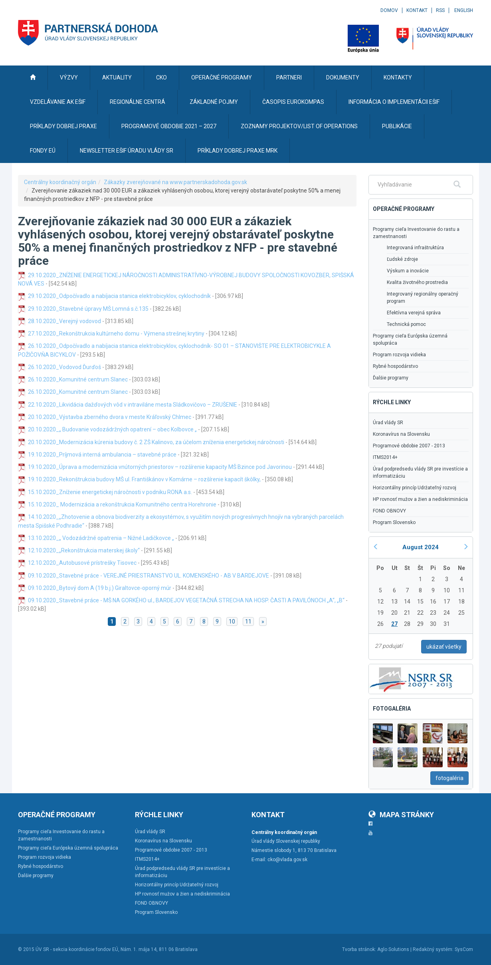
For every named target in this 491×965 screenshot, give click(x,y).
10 (232, 621)
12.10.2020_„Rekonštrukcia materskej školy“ (84, 550)
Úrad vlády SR (388, 422)
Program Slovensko (394, 522)
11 (248, 621)
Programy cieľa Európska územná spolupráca (410, 339)
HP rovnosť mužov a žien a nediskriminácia (420, 499)
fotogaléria (449, 778)
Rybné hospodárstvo (395, 366)
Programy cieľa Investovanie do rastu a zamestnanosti (416, 232)
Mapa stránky (401, 814)
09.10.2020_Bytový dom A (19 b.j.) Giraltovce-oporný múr (99, 588)
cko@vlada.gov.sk (287, 859)
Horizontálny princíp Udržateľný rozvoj (414, 487)
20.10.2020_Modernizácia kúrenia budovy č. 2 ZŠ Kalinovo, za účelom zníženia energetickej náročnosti (156, 442)
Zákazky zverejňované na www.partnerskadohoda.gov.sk (175, 182)
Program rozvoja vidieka (399, 354)
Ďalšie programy (390, 378)
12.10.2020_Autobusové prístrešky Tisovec (82, 563)
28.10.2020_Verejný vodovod (64, 321)
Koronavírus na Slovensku (401, 434)
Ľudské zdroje (402, 259)
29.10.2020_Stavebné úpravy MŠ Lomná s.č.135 (88, 309)
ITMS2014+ (385, 457)
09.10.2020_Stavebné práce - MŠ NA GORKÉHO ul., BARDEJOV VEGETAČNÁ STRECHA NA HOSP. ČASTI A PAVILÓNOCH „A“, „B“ (186, 600)
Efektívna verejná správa (414, 313)
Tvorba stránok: (359, 949)
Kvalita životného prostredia (417, 282)
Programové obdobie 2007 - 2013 (409, 446)
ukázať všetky (443, 646)
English (463, 10)
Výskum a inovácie (408, 271)
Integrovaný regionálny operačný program (422, 297)
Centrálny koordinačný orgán (60, 182)
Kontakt (417, 10)
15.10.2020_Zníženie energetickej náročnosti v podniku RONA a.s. (110, 492)
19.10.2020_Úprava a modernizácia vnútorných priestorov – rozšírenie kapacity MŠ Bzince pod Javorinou (160, 467)
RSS (440, 10)
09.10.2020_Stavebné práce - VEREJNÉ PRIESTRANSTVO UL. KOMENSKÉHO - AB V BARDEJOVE (148, 575)
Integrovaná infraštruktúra (415, 247)
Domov (389, 10)
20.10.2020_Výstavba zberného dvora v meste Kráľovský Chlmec (109, 417)
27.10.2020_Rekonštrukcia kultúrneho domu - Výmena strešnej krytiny (116, 333)
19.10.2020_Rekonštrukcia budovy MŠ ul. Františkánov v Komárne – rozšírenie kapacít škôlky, (144, 479)
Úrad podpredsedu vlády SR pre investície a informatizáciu (420, 472)
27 (394, 624)
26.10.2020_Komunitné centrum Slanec (78, 379)
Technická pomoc (406, 324)
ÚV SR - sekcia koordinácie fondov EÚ (77, 949)
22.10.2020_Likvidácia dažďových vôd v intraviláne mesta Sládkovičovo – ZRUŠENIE (132, 404)
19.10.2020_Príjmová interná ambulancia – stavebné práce (102, 454)
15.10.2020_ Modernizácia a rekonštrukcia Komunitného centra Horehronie (122, 504)
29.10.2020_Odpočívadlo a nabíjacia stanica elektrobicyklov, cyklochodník (119, 296)
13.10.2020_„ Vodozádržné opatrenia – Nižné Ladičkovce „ (101, 538)
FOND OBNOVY (389, 511)
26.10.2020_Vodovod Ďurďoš (65, 367)
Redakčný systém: (433, 949)
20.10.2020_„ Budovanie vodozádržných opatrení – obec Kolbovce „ (112, 429)
